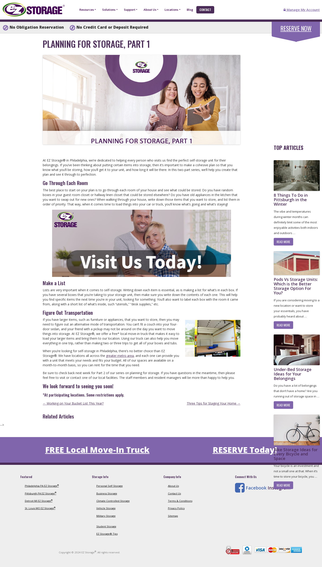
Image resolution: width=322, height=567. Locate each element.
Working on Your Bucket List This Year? (73, 403)
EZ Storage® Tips (107, 533)
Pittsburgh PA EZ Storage (40, 493)
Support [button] (129, 10)
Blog (190, 10)
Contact (205, 9)
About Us (173, 485)
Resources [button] (86, 10)
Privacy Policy (176, 508)
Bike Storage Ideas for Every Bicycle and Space (296, 454)
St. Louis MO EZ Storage (40, 508)
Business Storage (106, 493)
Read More (283, 241)
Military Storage (106, 515)
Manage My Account (302, 9)
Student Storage (106, 526)
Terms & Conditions (180, 500)
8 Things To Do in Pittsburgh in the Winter (291, 199)
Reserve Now (295, 28)
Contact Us (174, 493)
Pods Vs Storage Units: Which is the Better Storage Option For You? (296, 286)
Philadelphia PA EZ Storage (42, 485)
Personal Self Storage (109, 485)
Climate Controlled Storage (113, 500)
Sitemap (173, 515)
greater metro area (120, 356)
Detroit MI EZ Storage (39, 500)
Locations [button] (171, 10)
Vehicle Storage (106, 508)
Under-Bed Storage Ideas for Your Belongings (292, 374)
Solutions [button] (108, 10)
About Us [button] (150, 10)
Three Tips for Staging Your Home (213, 403)
